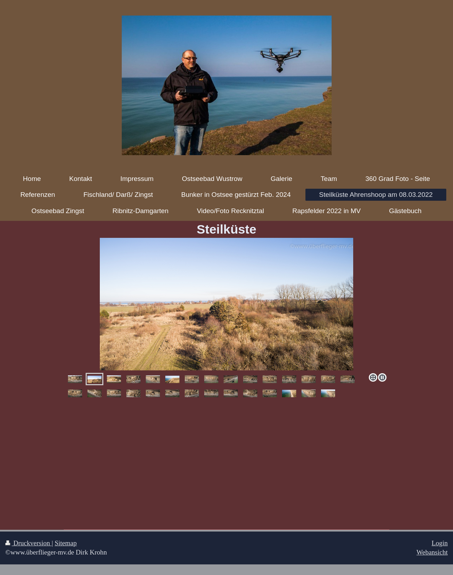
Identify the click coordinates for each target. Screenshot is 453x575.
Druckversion (28, 543)
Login (440, 543)
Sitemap (65, 543)
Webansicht (432, 552)
